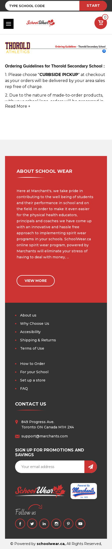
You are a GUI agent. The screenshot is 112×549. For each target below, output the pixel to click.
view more (36, 280)
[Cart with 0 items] (100, 23)
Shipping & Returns (38, 340)
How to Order (32, 363)
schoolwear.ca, (51, 543)
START (93, 5)
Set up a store (32, 380)
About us (28, 315)
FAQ (24, 388)
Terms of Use (32, 348)
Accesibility (30, 332)
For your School (34, 372)
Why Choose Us (34, 323)
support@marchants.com (44, 436)
